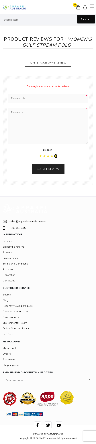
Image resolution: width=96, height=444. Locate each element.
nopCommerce (55, 434)
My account (9, 348)
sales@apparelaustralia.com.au (24, 221)
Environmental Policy (15, 323)
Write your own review (48, 62)
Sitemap (7, 241)
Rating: (48, 150)
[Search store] (48, 19)
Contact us (9, 280)
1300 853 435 (14, 228)
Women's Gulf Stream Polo (57, 42)
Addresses (9, 359)
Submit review (48, 169)
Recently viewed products (18, 306)
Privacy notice (11, 258)
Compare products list (15, 311)
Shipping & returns (13, 246)
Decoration (9, 275)
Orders (7, 354)
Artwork (7, 252)
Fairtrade (8, 334)
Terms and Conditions (15, 263)
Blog (5, 300)
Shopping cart (11, 365)
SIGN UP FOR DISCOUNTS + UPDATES (28, 372)
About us (8, 269)
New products (11, 317)
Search (86, 19)
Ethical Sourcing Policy (16, 328)
